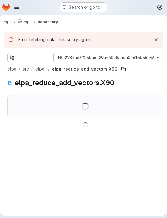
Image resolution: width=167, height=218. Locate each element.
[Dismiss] (156, 39)
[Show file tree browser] (12, 57)
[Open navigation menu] (17, 7)
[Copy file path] (123, 69)
